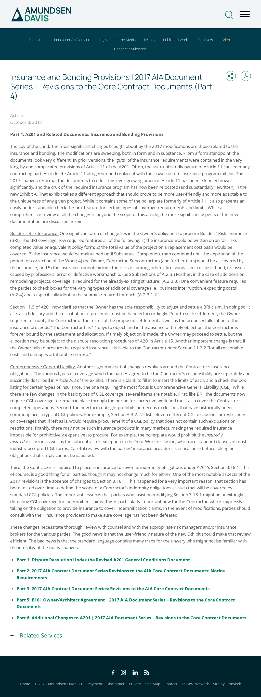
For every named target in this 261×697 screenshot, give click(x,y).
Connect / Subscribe (130, 48)
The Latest (37, 39)
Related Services (41, 635)
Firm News (206, 39)
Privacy (135, 683)
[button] (231, 76)
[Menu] (245, 14)
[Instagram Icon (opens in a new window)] (123, 673)
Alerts (227, 39)
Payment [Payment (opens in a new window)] (95, 683)
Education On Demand (72, 39)
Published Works (176, 39)
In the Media (125, 39)
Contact (170, 683)
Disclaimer (116, 683)
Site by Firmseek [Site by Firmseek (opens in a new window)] (227, 683)
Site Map (152, 683)
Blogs (102, 39)
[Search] (229, 15)
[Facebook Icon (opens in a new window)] (113, 673)
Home (25, 683)
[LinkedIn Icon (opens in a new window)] (135, 673)
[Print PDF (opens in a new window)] (246, 76)
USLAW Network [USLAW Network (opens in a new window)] (195, 683)
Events (149, 39)
